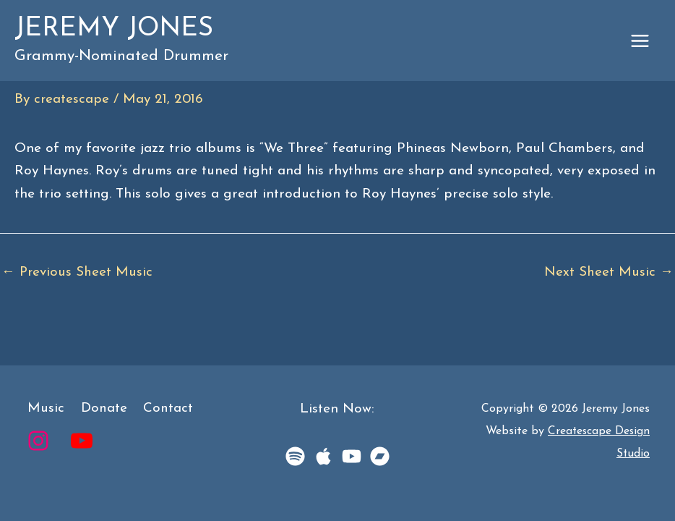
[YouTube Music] (351, 456)
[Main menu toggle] (640, 42)
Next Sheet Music (609, 272)
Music (43, 409)
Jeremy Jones (120, 30)
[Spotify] (295, 456)
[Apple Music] (323, 456)
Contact (161, 409)
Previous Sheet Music (77, 272)
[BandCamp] (380, 456)
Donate (99, 409)
